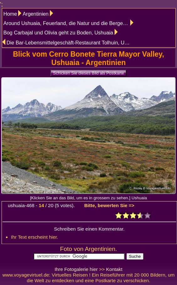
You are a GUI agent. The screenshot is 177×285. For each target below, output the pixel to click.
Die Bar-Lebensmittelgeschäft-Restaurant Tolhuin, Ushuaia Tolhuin (70, 42)
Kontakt (114, 269)
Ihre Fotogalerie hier (76, 269)
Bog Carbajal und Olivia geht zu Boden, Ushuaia (58, 32)
